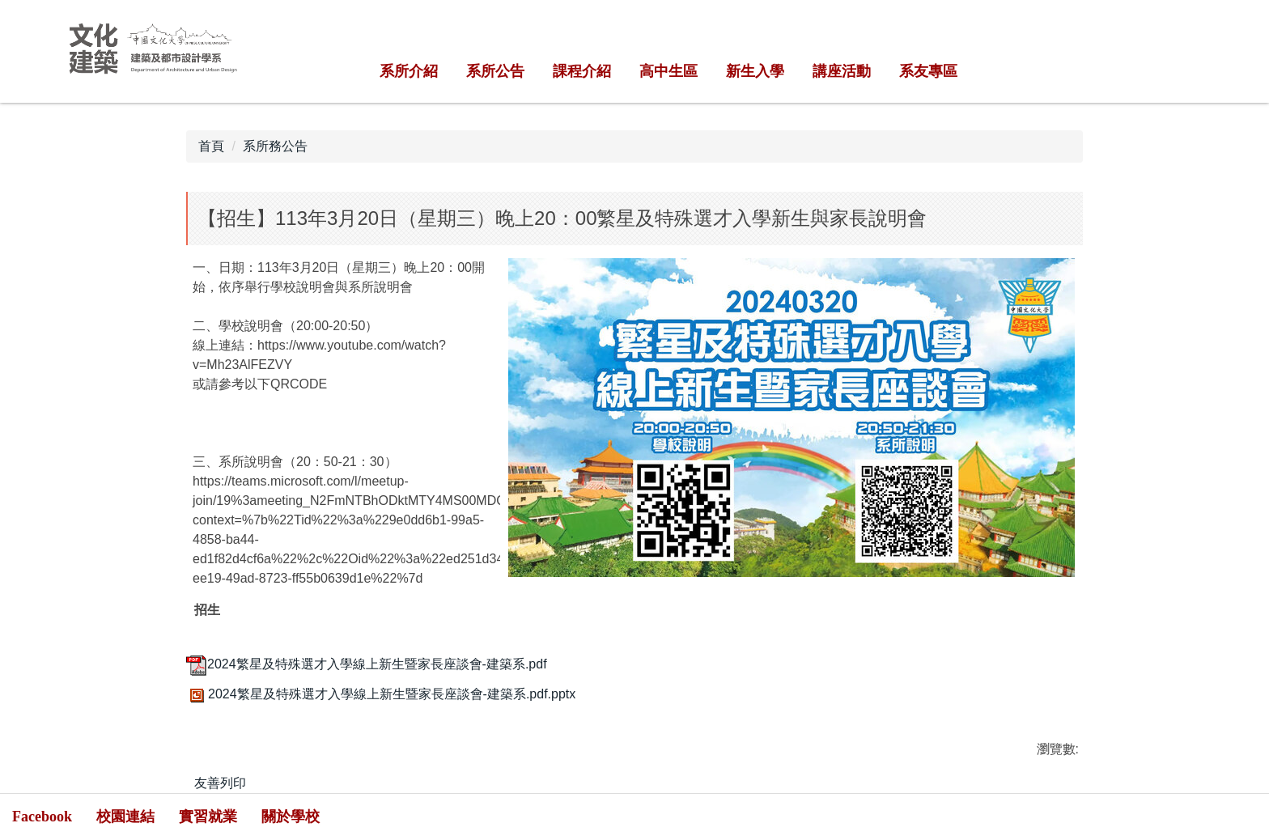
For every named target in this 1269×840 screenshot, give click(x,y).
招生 (207, 610)
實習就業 (208, 816)
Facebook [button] (42, 816)
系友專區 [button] (928, 71)
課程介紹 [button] (582, 71)
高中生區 (668, 71)
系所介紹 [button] (409, 71)
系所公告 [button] (495, 71)
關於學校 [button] (290, 816)
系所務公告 (275, 146)
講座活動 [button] (842, 71)
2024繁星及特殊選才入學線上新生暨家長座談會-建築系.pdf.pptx (380, 694)
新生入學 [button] (755, 71)
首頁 (211, 146)
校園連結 (125, 816)
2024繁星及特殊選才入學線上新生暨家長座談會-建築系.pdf (366, 664)
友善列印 (220, 783)
